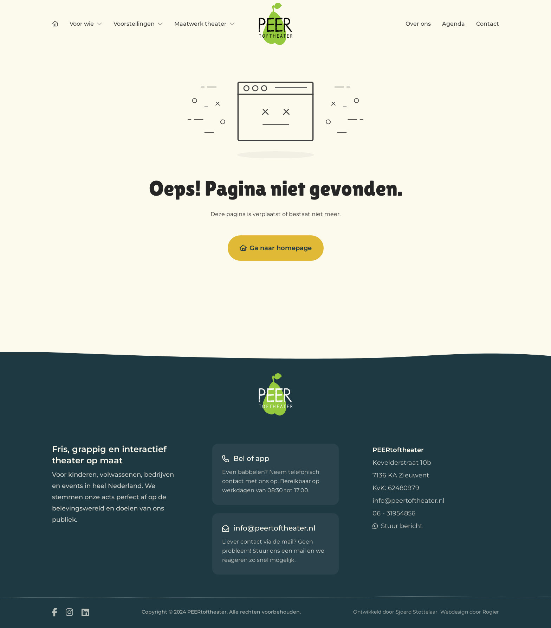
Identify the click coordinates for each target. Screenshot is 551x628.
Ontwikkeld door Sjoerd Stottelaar (395, 612)
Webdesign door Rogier (469, 612)
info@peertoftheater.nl (408, 501)
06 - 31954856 (393, 513)
